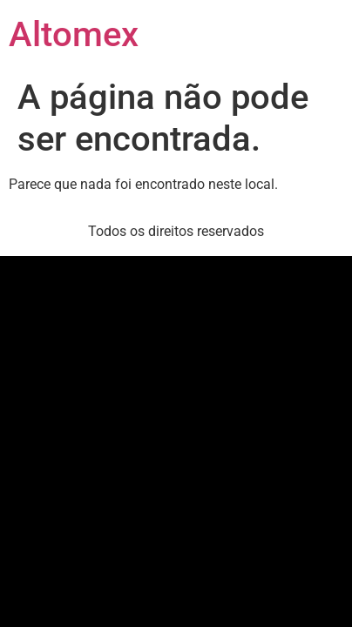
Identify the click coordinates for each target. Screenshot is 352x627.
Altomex (74, 34)
